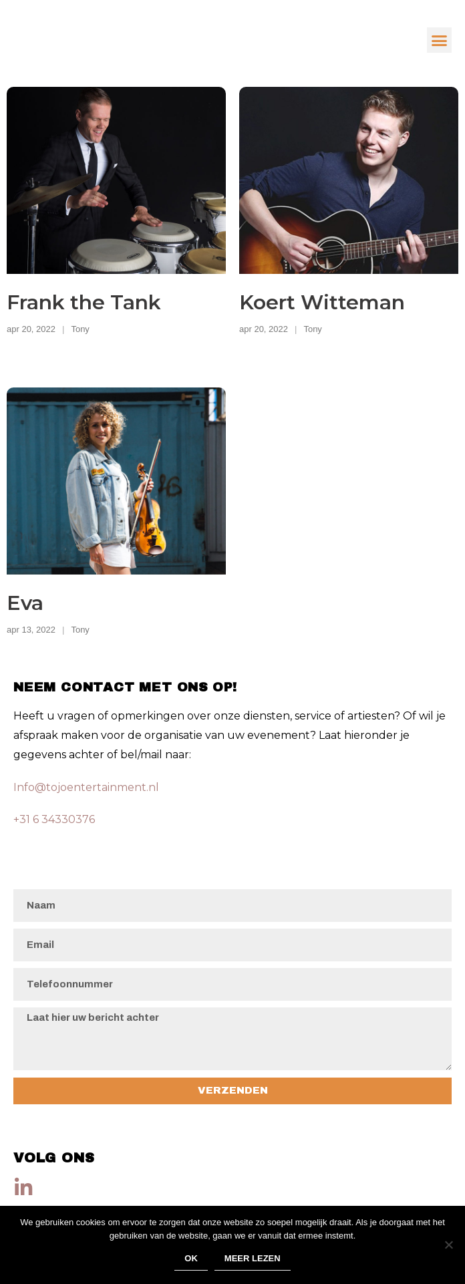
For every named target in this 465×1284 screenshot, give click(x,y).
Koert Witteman (322, 302)
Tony (80, 329)
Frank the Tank (84, 302)
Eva (25, 603)
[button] (439, 40)
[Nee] (448, 1244)
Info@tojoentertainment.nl (86, 787)
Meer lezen (252, 1258)
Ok (191, 1258)
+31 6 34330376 (54, 819)
